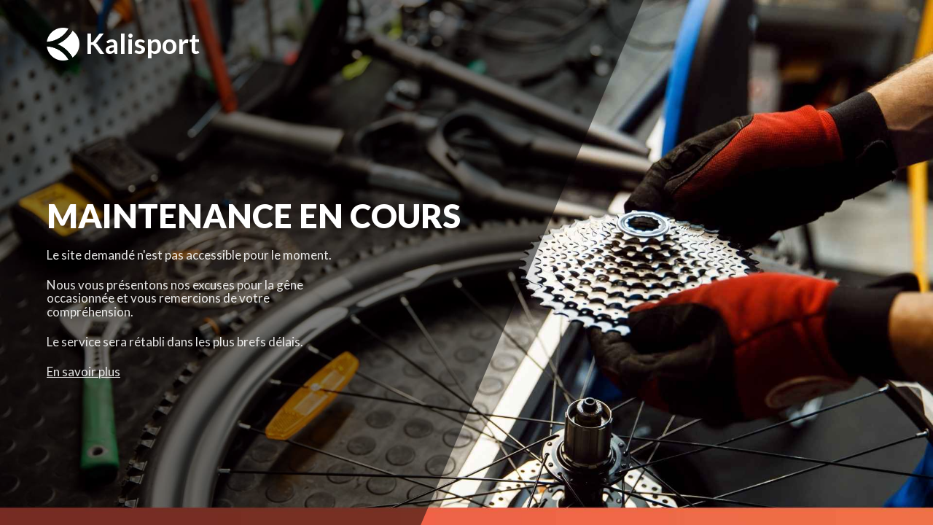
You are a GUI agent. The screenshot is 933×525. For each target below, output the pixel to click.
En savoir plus (83, 371)
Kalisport (123, 44)
